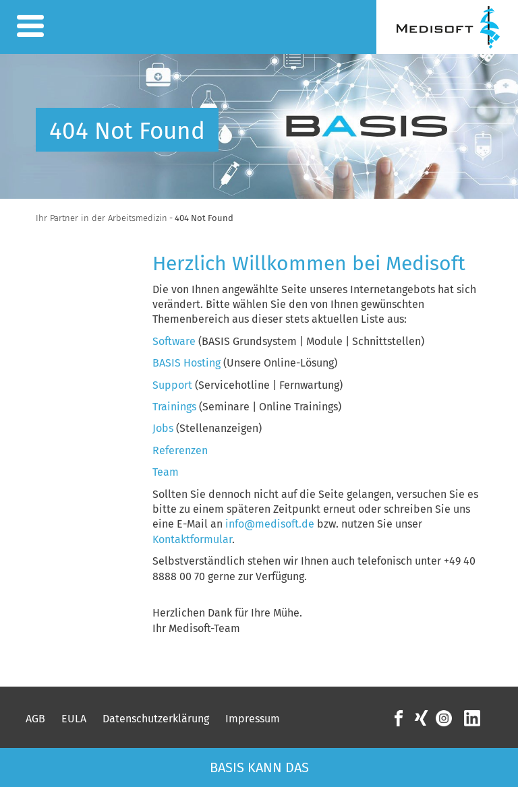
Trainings (174, 406)
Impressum (252, 718)
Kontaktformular (192, 539)
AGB (35, 718)
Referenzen (180, 450)
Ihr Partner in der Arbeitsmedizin (101, 218)
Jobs (162, 428)
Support (172, 385)
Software (175, 341)
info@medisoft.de (269, 523)
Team (165, 472)
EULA (73, 718)
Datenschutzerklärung (156, 718)
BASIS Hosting (186, 362)
